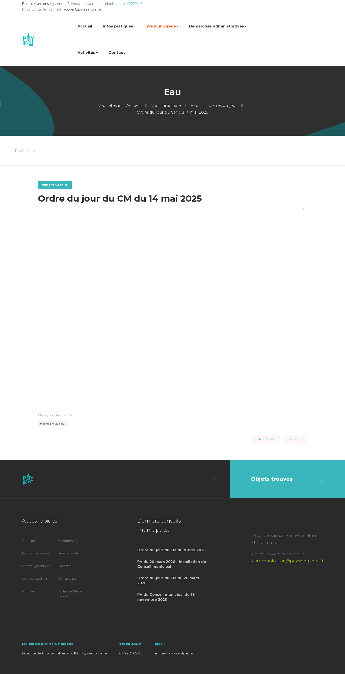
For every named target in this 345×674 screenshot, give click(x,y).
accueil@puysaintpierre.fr (83, 9)
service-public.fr (34, 578)
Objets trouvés (287, 479)
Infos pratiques (119, 26)
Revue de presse (36, 553)
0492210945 (132, 4)
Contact (116, 52)
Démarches (67, 578)
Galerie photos (69, 553)
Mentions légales (71, 541)
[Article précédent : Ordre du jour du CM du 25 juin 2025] (265, 439)
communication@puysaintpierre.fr (287, 560)
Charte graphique (36, 566)
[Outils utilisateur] (304, 208)
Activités (87, 52)
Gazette (64, 566)
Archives (29, 591)
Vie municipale (162, 26)
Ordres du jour (55, 185)
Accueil (84, 26)
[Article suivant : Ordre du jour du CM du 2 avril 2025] (295, 439)
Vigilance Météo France (70, 594)
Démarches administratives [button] (218, 26)
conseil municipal (53, 423)
